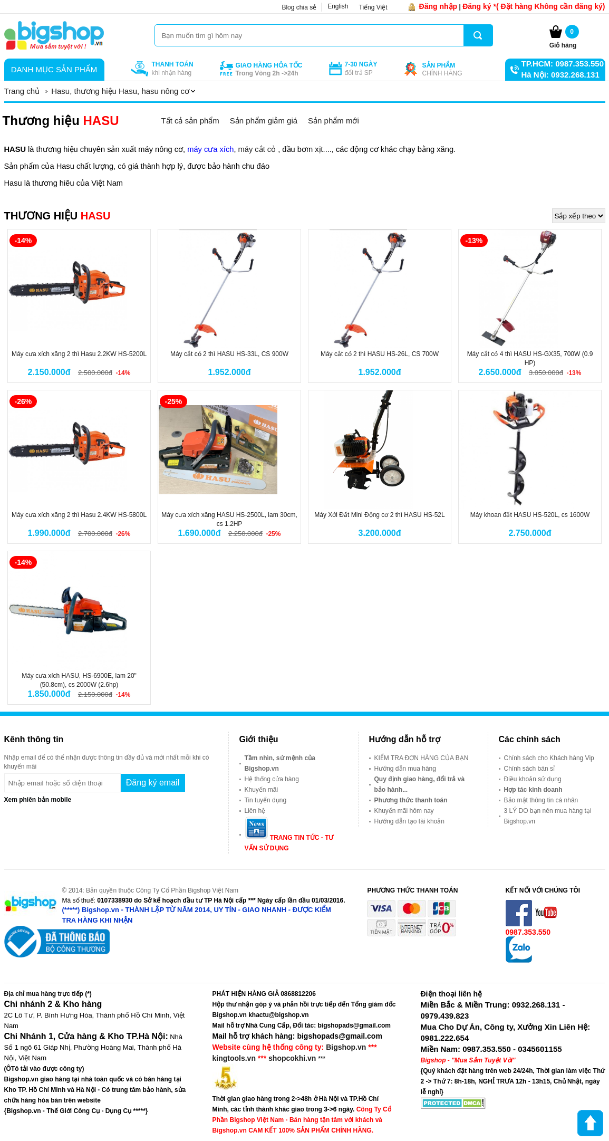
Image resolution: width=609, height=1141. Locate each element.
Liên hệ (255, 810)
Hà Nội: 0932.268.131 (560, 74)
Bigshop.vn (346, 1047)
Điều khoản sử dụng (533, 779)
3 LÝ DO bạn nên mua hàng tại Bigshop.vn (548, 816)
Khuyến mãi (261, 789)
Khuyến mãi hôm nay (404, 810)
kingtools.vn (234, 1058)
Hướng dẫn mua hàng (405, 768)
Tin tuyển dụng (266, 800)
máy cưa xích (210, 149)
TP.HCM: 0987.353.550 (562, 63)
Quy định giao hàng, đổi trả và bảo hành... (419, 784)
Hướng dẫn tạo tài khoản (409, 821)
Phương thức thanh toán (411, 800)
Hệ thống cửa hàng (272, 779)
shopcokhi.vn (292, 1058)
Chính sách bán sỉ (529, 768)
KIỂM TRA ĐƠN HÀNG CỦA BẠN (421, 758)
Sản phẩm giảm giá (263, 120)
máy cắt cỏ (256, 149)
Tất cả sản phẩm (190, 120)
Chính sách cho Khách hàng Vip (549, 758)
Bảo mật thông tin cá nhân (541, 800)
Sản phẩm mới (333, 120)
